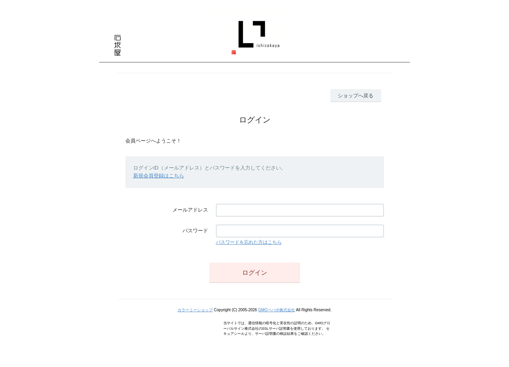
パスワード (195, 231)
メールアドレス (190, 210)
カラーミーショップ (195, 310)
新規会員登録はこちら (158, 176)
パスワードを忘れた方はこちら (249, 242)
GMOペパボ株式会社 (276, 310)
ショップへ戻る (355, 96)
